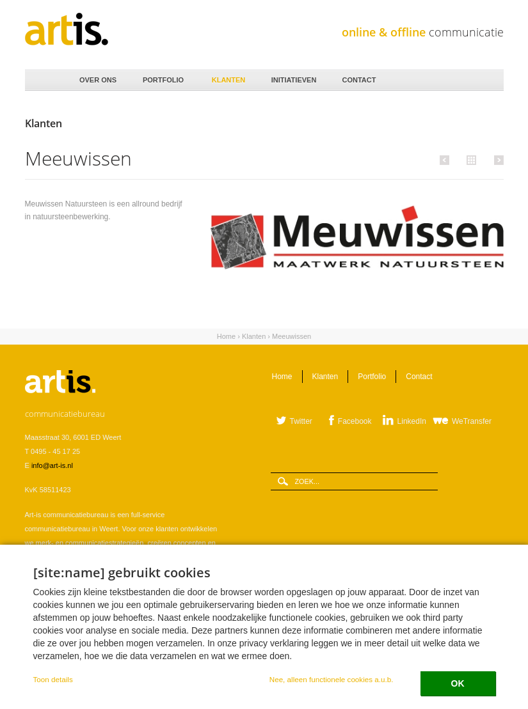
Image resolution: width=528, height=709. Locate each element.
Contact (358, 77)
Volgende (497, 159)
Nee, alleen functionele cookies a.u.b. (331, 679)
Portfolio (162, 77)
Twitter (301, 421)
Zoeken (490, 81)
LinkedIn (411, 421)
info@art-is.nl (52, 465)
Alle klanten (469, 159)
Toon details (53, 679)
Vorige (446, 159)
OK (458, 683)
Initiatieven (293, 77)
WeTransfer (472, 421)
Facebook (355, 421)
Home (44, 80)
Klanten (227, 77)
